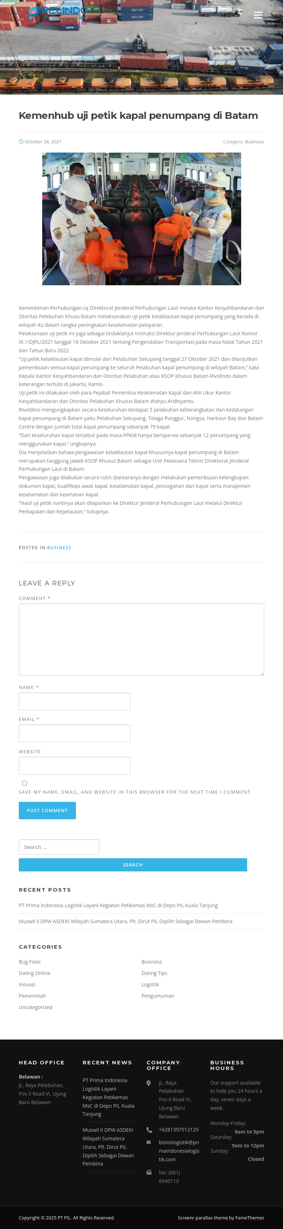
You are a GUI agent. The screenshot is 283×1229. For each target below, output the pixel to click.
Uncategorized (35, 1007)
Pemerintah (32, 995)
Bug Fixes (30, 961)
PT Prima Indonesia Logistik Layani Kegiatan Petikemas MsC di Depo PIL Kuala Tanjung (118, 905)
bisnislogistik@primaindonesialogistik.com (179, 1151)
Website (30, 751)
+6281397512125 (179, 1129)
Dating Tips (154, 973)
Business (254, 141)
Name (29, 687)
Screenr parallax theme (203, 1217)
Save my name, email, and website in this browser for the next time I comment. (135, 792)
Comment (35, 598)
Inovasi (27, 984)
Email (29, 719)
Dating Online (34, 973)
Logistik (150, 984)
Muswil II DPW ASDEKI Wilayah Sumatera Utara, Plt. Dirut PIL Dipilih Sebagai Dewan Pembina (125, 921)
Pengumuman (158, 995)
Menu (258, 15)
